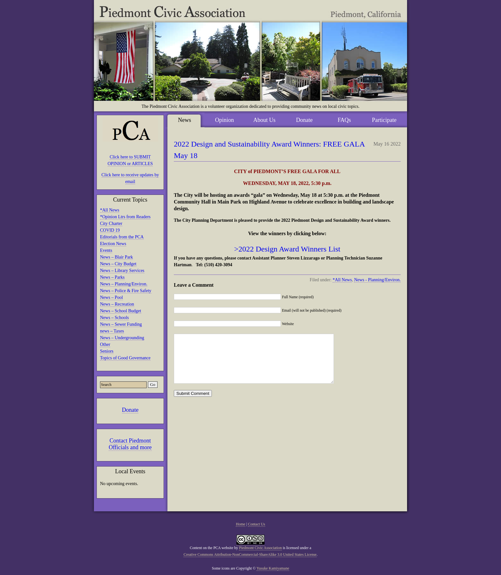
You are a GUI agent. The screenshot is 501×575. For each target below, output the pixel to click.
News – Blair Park (116, 257)
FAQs (344, 120)
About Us (264, 120)
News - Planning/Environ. (377, 279)
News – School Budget (120, 310)
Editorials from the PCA (122, 237)
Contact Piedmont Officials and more (130, 444)
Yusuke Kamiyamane (273, 568)
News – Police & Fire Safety (125, 290)
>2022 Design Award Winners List (287, 249)
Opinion (224, 120)
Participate (384, 120)
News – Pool (111, 297)
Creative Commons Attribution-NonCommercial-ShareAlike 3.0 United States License (249, 554)
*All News (109, 210)
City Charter (111, 223)
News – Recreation (117, 304)
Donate (130, 410)
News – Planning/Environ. (123, 284)
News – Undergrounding (122, 337)
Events (106, 250)
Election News (113, 243)
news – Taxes (112, 331)
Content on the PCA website (211, 548)
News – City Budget (118, 263)
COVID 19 (110, 230)
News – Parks (112, 277)
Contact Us (256, 524)
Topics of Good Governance (125, 357)
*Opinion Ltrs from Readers (125, 216)
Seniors (106, 351)
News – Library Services (122, 270)
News (184, 120)
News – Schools (114, 317)
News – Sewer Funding (121, 324)
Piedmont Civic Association (260, 548)
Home (240, 524)
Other (105, 344)
